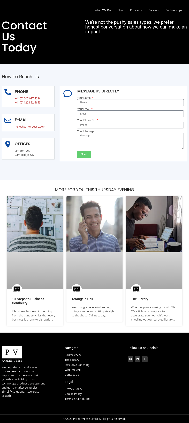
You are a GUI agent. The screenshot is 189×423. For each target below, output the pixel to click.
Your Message (85, 131)
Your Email (84, 109)
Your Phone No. (86, 120)
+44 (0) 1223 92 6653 (28, 102)
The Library (139, 299)
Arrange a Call (82, 299)
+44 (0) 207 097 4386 (28, 98)
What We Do (103, 10)
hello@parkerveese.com (30, 126)
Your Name (84, 98)
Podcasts (136, 10)
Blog (120, 10)
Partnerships (173, 10)
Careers (154, 10)
